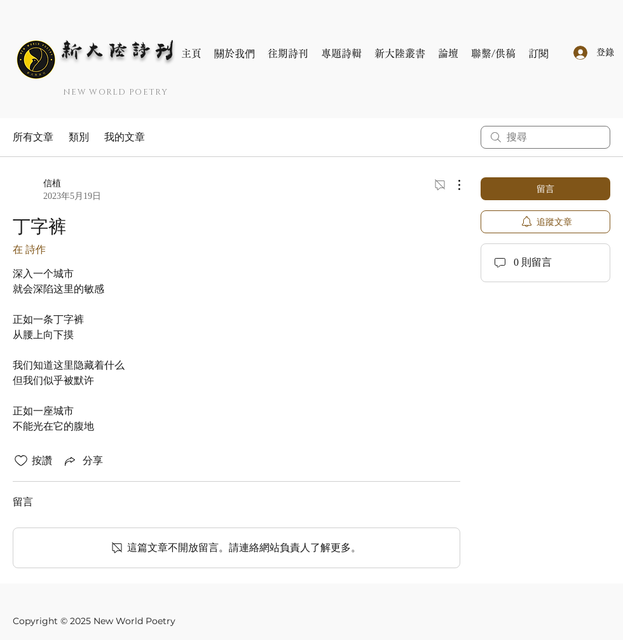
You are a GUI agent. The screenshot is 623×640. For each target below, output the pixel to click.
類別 (79, 137)
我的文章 (124, 137)
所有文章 (33, 137)
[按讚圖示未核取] (21, 460)
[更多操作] (452, 185)
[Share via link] (82, 460)
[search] (545, 137)
